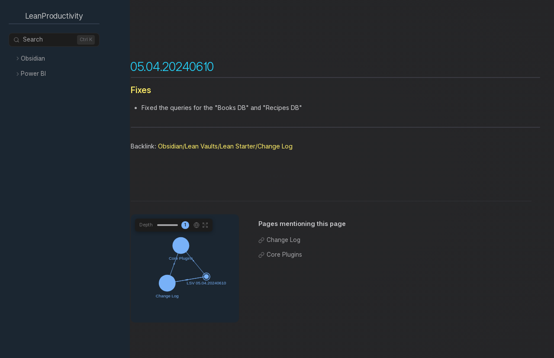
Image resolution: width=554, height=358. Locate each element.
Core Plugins (284, 254)
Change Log (283, 239)
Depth (146, 225)
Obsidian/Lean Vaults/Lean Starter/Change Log (225, 146)
